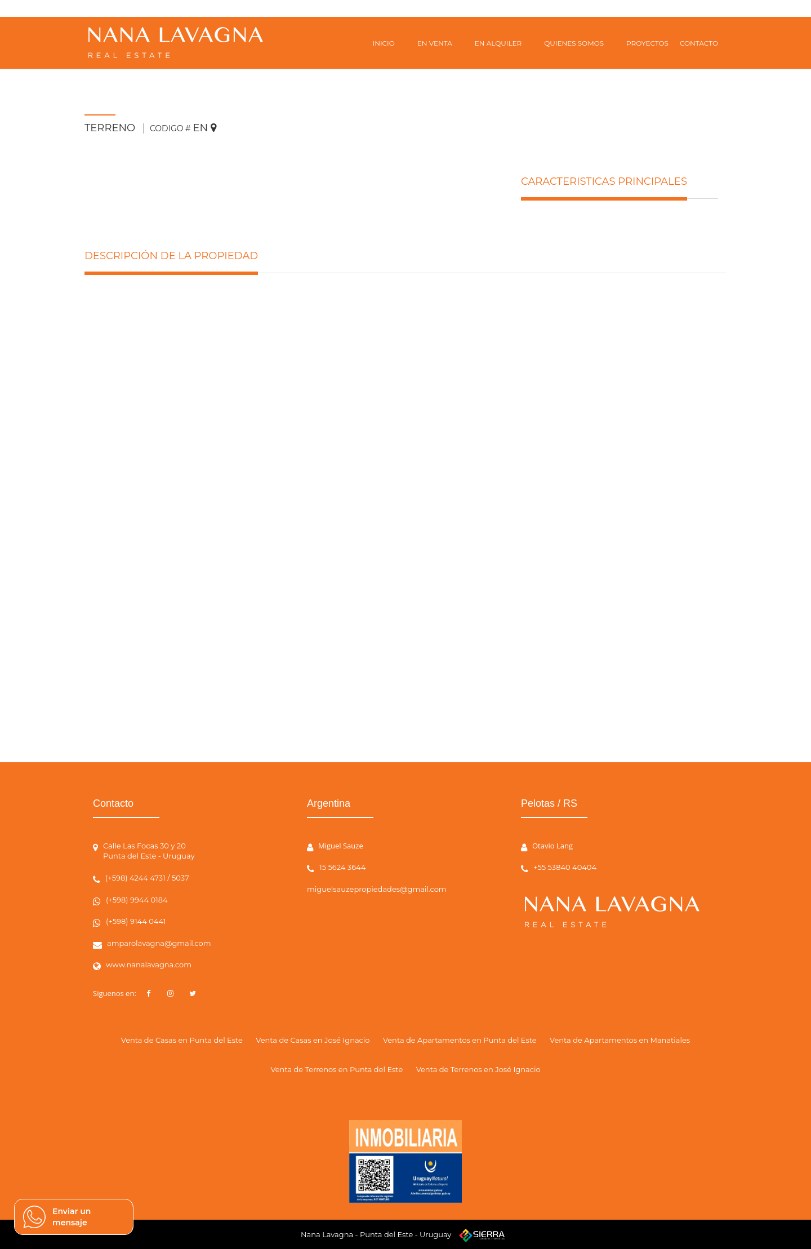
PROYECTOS (647, 43)
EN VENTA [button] (434, 43)
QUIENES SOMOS (574, 43)
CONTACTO (699, 43)
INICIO (384, 43)
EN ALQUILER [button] (498, 43)
